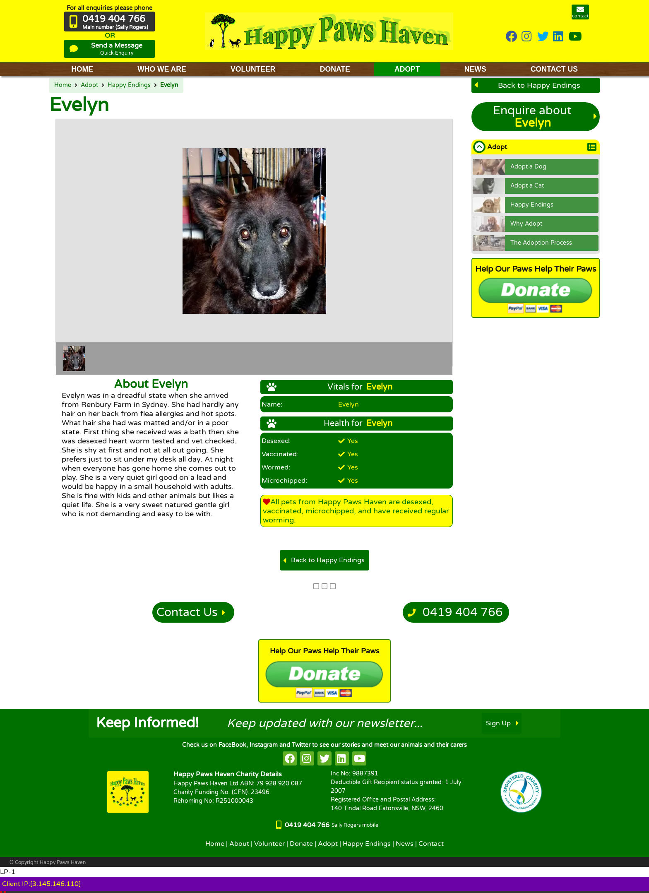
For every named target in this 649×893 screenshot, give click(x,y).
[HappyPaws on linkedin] (559, 37)
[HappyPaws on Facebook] (511, 37)
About (239, 844)
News (404, 844)
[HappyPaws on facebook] (290, 758)
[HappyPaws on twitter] (543, 37)
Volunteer (269, 844)
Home (62, 85)
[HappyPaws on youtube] (575, 37)
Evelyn (169, 85)
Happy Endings (129, 85)
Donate (301, 844)
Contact (431, 844)
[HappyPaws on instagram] (527, 37)
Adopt (89, 85)
